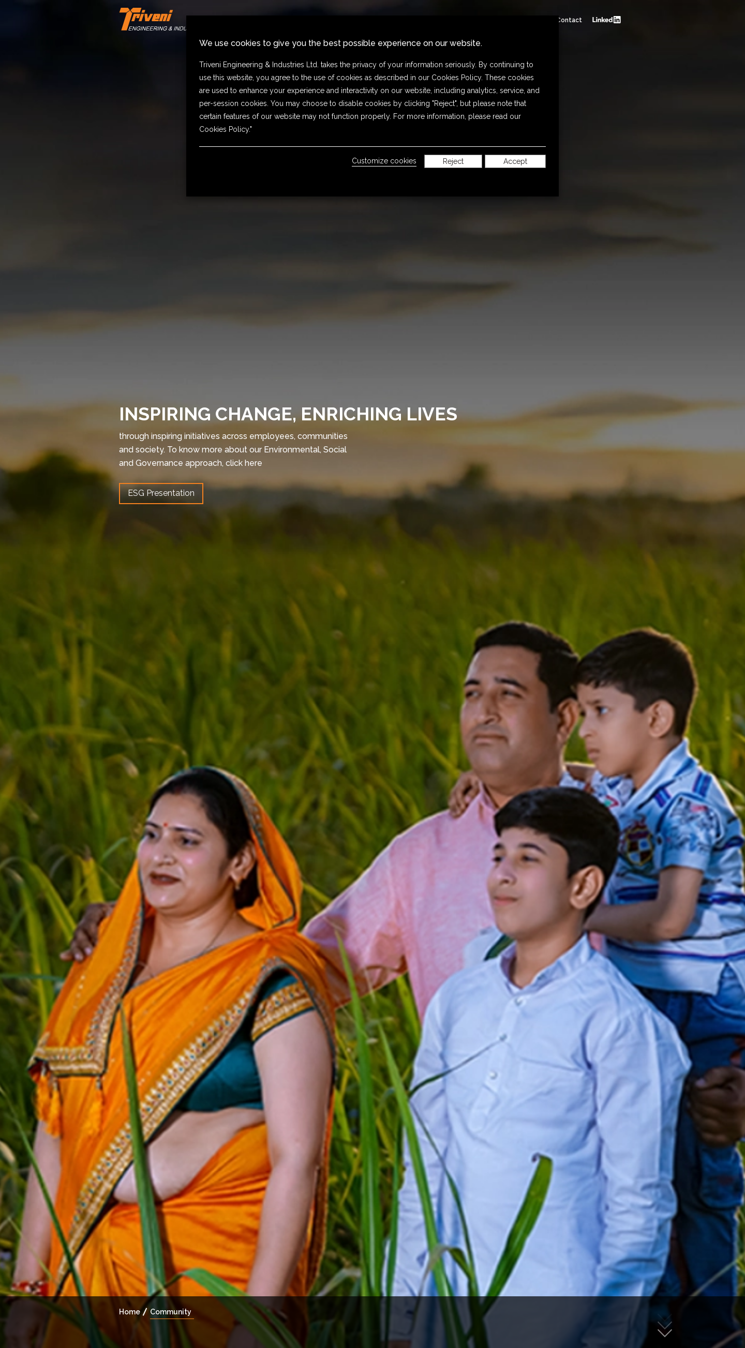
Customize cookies (384, 161)
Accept (515, 161)
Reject (453, 161)
